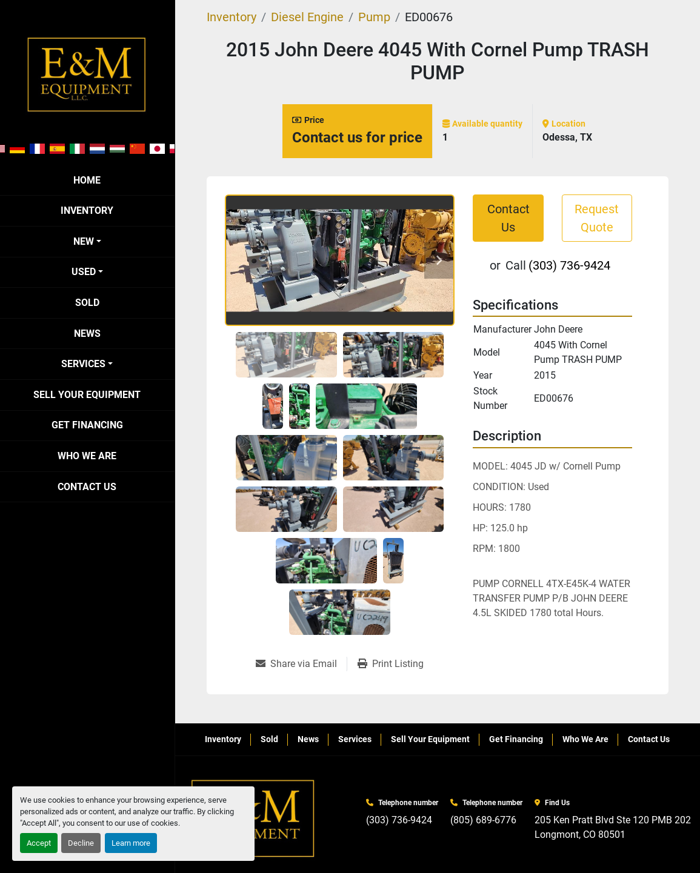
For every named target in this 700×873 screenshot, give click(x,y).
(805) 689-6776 (483, 820)
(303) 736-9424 (569, 265)
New (83, 241)
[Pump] (374, 17)
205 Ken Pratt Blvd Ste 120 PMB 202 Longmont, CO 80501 (613, 827)
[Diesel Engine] (307, 17)
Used (84, 271)
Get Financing (87, 425)
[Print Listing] (390, 664)
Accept (39, 843)
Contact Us (87, 487)
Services (83, 364)
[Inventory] (231, 17)
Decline (81, 843)
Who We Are (87, 456)
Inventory (87, 210)
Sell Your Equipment (87, 394)
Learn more (131, 843)
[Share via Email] (301, 664)
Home (87, 180)
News (87, 333)
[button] (87, 242)
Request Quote (597, 218)
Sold (87, 302)
